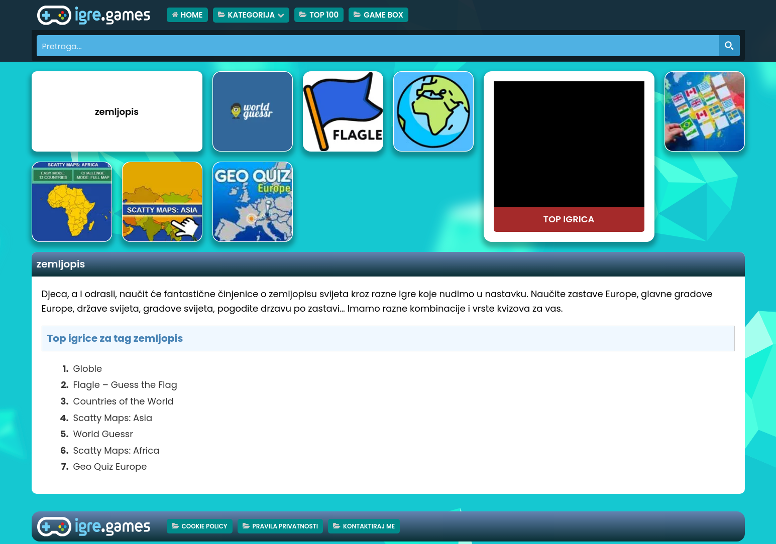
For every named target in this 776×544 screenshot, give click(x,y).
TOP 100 (324, 15)
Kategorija (251, 15)
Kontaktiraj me (369, 526)
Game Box (383, 15)
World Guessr (103, 434)
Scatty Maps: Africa (116, 450)
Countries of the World (123, 401)
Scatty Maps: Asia (113, 418)
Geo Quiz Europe (110, 466)
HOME (192, 15)
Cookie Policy (205, 526)
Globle (87, 368)
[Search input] (378, 46)
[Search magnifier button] (729, 45)
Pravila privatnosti (285, 526)
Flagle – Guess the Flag (125, 384)
